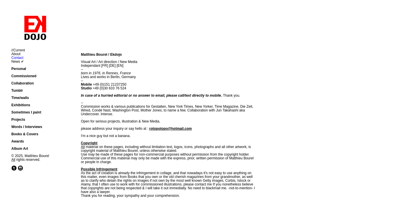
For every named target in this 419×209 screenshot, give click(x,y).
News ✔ (17, 62)
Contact (17, 58)
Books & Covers (24, 134)
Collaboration (22, 83)
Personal (18, 69)
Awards (17, 141)
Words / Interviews (26, 127)
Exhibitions (20, 105)
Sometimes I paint (26, 112)
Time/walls (20, 98)
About (15, 54)
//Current (18, 50)
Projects (18, 120)
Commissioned (23, 76)
